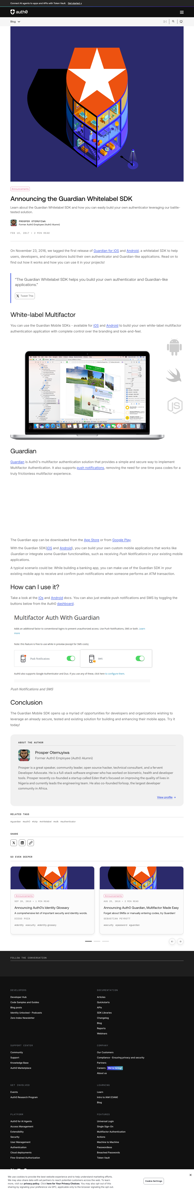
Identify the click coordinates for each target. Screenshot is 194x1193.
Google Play (121, 540)
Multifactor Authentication (111, 1133)
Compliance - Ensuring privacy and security (120, 1059)
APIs (99, 1009)
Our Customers (105, 1054)
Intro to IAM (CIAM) (107, 1098)
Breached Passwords (108, 1154)
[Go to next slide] (180, 943)
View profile (165, 797)
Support (14, 1059)
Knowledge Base (19, 1064)
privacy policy (31, 1183)
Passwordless (104, 1148)
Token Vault (103, 1159)
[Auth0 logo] (95, 12)
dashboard (65, 604)
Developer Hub (18, 998)
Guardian (17, 462)
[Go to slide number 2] (97, 942)
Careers (110, 1070)
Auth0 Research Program (24, 1098)
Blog (13, 21)
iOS (96, 325)
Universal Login (105, 1122)
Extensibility (17, 1133)
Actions (101, 1138)
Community (16, 1054)
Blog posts (16, 1009)
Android (133, 251)
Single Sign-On (105, 1128)
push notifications (90, 468)
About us (102, 1074)
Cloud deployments (21, 1154)
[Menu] (182, 12)
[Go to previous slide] (172, 943)
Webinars (102, 1035)
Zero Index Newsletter (22, 1019)
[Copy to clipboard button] (30, 843)
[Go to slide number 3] (107, 942)
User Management (20, 1143)
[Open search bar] (173, 21)
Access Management (21, 1128)
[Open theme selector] (181, 21)
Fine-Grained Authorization (25, 1159)
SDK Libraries (104, 1014)
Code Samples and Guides (24, 1003)
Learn (100, 1093)
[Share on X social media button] (13, 843)
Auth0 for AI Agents (21, 1122)
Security (15, 1138)
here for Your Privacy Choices (63, 1183)
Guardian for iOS (106, 251)
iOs (40, 598)
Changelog (103, 1019)
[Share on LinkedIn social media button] (22, 843)
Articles (101, 998)
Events (14, 1093)
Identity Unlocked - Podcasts (26, 1014)
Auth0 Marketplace (20, 1069)
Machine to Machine (108, 1143)
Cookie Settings (153, 1181)
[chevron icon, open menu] (19, 22)
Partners (101, 1064)
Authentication (18, 1148)
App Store (91, 540)
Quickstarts (103, 1003)
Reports (101, 1029)
